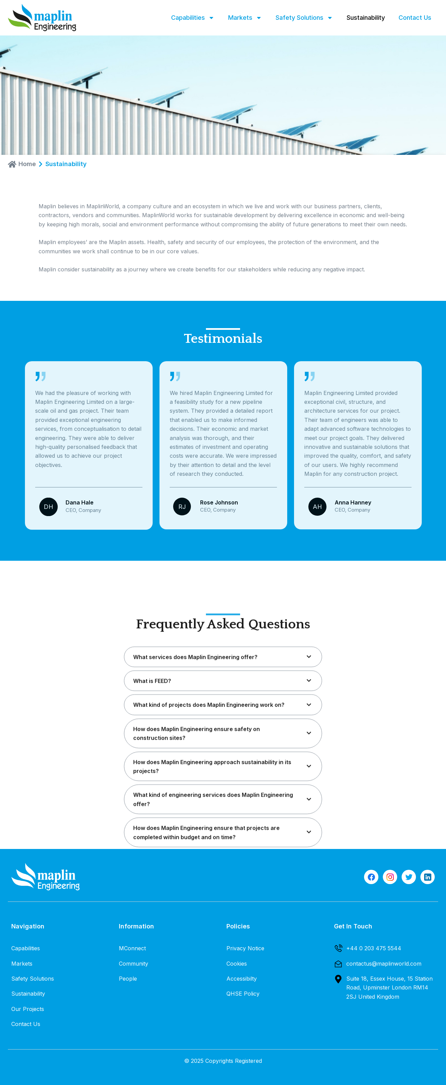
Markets (245, 17)
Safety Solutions (304, 17)
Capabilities (192, 17)
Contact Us (415, 17)
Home (27, 164)
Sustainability (366, 17)
